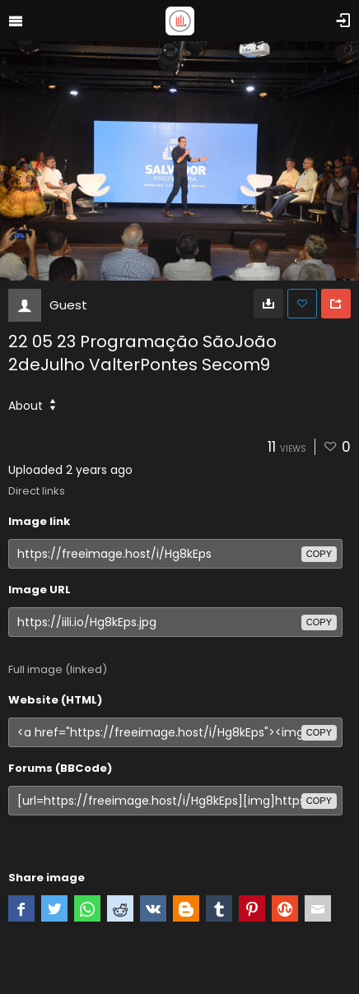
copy (319, 554)
